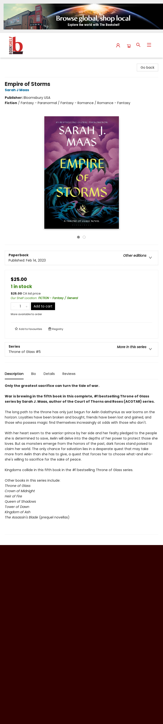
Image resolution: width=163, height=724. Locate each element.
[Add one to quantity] (27, 306)
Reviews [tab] (69, 373)
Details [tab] (49, 373)
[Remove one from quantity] (14, 306)
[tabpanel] (81, 459)
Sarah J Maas (18, 90)
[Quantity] (20, 306)
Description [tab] (14, 373)
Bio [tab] (33, 373)
